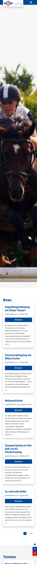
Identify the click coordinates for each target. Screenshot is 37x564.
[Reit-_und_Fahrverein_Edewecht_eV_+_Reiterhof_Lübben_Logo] (13, 2)
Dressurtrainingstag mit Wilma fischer (18, 357)
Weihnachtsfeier (14, 400)
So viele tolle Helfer (15, 491)
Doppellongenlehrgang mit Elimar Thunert (17, 308)
